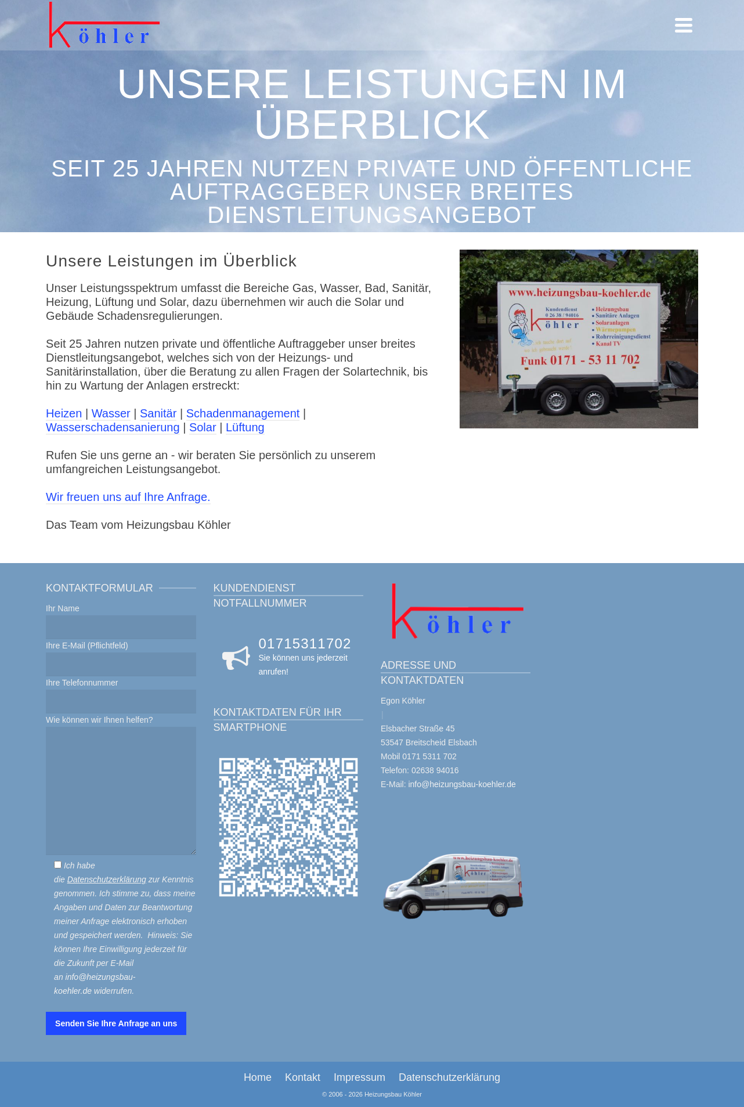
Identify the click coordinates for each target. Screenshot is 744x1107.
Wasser (111, 413)
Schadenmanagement (243, 413)
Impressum (359, 1077)
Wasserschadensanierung (113, 427)
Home (258, 1077)
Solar (202, 427)
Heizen (64, 413)
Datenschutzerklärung (106, 879)
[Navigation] (683, 25)
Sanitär (158, 413)
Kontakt (302, 1077)
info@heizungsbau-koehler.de (461, 784)
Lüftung (245, 427)
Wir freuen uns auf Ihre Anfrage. (128, 497)
